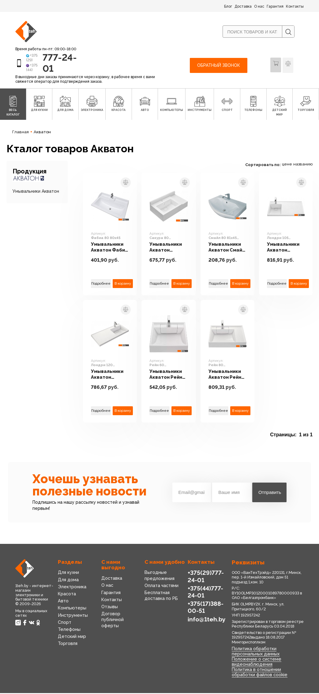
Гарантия (275, 6)
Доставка (243, 6)
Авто (63, 602)
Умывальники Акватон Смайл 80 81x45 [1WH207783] (228, 248)
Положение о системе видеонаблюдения (256, 663)
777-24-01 (55, 63)
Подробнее (101, 285)
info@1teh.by (206, 620)
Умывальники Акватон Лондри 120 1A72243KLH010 (110, 376)
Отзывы (109, 608)
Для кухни (68, 573)
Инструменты (72, 616)
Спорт (64, 623)
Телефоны (69, 630)
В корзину (122, 285)
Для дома (68, 580)
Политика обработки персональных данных (255, 652)
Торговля (67, 645)
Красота (67, 595)
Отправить (269, 493)
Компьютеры (71, 609)
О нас (259, 6)
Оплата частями (161, 587)
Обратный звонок (218, 66)
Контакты (295, 6)
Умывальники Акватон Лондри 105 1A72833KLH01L (288, 248)
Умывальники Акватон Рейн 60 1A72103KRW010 (170, 376)
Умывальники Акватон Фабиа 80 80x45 (110, 248)
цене (289, 166)
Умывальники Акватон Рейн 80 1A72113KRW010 (229, 376)
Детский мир (71, 637)
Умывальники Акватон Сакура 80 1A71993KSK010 (169, 248)
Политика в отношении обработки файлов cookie (259, 673)
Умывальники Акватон (36, 192)
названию (305, 166)
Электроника (72, 588)
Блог (228, 6)
